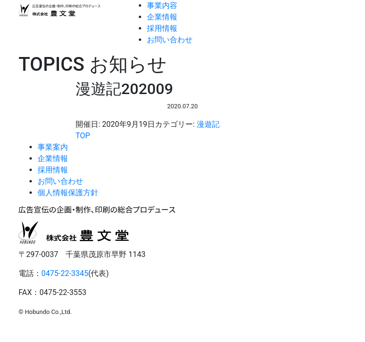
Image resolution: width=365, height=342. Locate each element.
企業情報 (162, 16)
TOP (83, 135)
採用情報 (162, 28)
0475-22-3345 (64, 273)
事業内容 (162, 5)
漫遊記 (208, 124)
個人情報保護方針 (68, 192)
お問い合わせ (169, 39)
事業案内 (53, 147)
